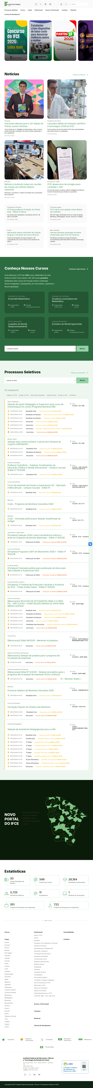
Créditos (66, 939)
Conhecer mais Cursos (78, 269)
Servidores (72, 395)
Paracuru (7, 1006)
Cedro (6, 963)
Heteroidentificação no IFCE (43, 993)
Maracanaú (8, 995)
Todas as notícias (80, 74)
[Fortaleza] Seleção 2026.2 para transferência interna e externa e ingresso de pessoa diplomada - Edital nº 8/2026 (36, 536)
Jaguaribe (8, 984)
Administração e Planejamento (43, 948)
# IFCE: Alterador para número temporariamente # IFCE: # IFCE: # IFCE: (40, 380)
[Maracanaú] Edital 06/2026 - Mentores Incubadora (33, 640)
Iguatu (6, 979)
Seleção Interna (51, 395)
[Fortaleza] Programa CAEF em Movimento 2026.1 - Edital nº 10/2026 (37, 552)
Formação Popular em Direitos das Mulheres (29, 707)
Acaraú (7, 942)
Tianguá (7, 1021)
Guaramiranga (9, 974)
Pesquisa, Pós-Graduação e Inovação (46, 943)
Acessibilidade (68, 932)
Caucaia (7, 961)
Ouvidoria (37, 969)
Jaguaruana (8, 987)
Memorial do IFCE (39, 985)
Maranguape (8, 998)
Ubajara (7, 1024)
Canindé (7, 958)
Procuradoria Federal (40, 977)
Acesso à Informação (52, 10)
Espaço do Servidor (40, 990)
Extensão (37, 940)
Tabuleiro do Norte (10, 1016)
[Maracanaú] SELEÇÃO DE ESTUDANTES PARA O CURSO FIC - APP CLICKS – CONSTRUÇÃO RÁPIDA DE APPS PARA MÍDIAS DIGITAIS (36, 603)
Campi (30, 10)
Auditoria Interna (39, 964)
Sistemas (73, 10)
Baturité (7, 950)
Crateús (7, 966)
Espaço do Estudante (40, 988)
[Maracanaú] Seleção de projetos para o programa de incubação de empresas (34, 656)
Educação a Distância (40, 951)
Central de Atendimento (12, 14)
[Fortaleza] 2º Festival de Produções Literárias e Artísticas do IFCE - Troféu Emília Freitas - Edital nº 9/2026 (36, 585)
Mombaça (8, 1000)
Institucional (39, 10)
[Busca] (78, 4)
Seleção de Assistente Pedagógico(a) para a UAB (31, 729)
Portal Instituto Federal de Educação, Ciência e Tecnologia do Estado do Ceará (13, 4)
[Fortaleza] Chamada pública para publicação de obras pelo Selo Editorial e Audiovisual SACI (37, 569)
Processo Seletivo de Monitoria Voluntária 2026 (31, 690)
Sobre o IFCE (38, 935)
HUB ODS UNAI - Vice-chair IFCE (44, 996)
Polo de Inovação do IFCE (42, 983)
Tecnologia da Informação (42, 954)
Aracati (7, 948)
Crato (6, 969)
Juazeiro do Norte (10, 990)
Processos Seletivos (11, 10)
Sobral (6, 1013)
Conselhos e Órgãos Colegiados (44, 980)
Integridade (37, 967)
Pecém (7, 1008)
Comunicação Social (40, 959)
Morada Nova (9, 1003)
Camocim (8, 955)
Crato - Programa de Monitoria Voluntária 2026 (30, 504)
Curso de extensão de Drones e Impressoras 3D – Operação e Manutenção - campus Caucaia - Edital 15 (37, 486)
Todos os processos (79, 372)
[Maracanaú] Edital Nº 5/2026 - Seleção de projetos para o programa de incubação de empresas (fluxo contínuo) (36, 673)
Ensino (36, 938)
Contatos (65, 10)
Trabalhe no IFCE (11, 395)
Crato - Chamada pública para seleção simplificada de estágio (34, 519)
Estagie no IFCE (24, 395)
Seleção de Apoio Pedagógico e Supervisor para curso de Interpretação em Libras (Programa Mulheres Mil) (35, 405)
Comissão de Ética (40, 972)
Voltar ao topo (48, 920)
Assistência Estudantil (41, 956)
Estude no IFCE (63, 395)
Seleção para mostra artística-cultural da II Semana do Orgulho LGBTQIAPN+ (34, 442)
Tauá (6, 1019)
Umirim (7, 1027)
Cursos (22, 10)
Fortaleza (7, 971)
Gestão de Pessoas (40, 946)
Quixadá (7, 1011)
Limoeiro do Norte (10, 992)
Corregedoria (38, 975)
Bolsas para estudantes (38, 395)
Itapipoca (7, 982)
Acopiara (7, 945)
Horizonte (8, 977)
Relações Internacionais (41, 961)
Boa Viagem (8, 953)
